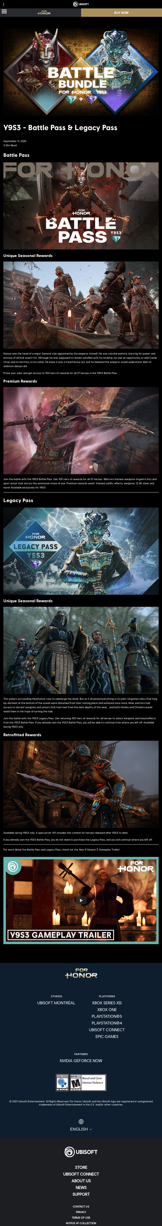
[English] (81, 1125)
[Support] (81, 1194)
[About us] (81, 1180)
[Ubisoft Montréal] (56, 1002)
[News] (81, 1187)
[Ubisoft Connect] (81, 1174)
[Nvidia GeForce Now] (81, 1060)
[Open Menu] (4, 12)
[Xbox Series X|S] (107, 1002)
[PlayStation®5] (107, 1016)
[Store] (81, 1167)
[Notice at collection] (81, 1223)
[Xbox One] (107, 1009)
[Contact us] (81, 1206)
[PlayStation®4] (107, 1023)
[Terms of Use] (81, 1217)
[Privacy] (81, 1212)
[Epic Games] (107, 1036)
